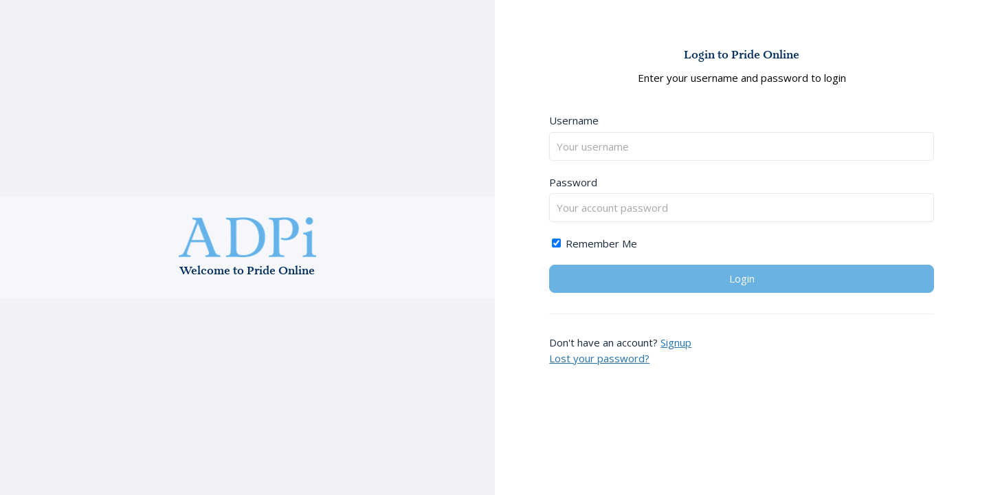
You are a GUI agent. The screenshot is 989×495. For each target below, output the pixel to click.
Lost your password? (599, 358)
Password (573, 182)
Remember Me (594, 243)
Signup (675, 342)
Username (574, 120)
